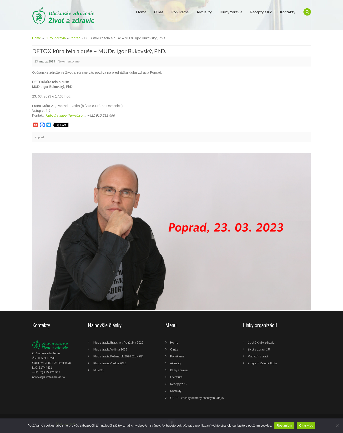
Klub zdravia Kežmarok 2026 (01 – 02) (118, 356)
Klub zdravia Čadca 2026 (109, 363)
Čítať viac (306, 425)
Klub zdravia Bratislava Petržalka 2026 (118, 342)
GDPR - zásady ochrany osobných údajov (197, 398)
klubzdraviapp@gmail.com (65, 115)
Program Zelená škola (262, 363)
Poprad (75, 38)
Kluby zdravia (231, 12)
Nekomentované (69, 61)
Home (141, 12)
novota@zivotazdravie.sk (48, 377)
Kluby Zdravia (55, 38)
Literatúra (176, 377)
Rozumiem (284, 425)
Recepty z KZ (261, 12)
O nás (158, 12)
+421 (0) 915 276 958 (46, 372)
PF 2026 (98, 370)
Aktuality (204, 12)
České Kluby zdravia (261, 342)
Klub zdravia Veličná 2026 (110, 349)
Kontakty (287, 12)
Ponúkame (180, 12)
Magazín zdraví (258, 356)
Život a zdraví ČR (259, 349)
